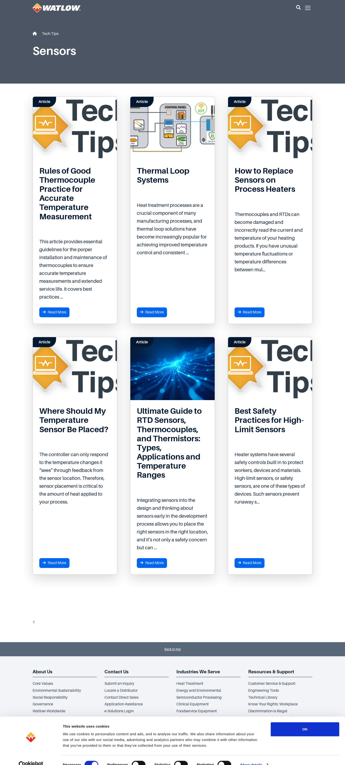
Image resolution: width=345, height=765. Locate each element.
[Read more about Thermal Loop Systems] (172, 175)
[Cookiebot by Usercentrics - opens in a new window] (31, 755)
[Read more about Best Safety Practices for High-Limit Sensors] (270, 420)
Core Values (43, 683)
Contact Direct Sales (121, 697)
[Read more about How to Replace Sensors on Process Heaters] (270, 180)
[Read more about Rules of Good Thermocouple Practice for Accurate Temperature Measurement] (74, 193)
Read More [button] (54, 312)
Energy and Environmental (198, 690)
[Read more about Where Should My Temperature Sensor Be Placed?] (74, 420)
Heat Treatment (189, 683)
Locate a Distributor (121, 690)
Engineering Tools (263, 690)
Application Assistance (123, 704)
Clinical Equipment (192, 704)
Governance (43, 704)
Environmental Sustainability (57, 690)
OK (305, 720)
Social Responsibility (50, 697)
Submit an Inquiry (119, 683)
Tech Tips (50, 34)
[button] (298, 8)
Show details (251, 756)
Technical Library (262, 697)
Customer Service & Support (271, 683)
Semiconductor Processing (199, 697)
